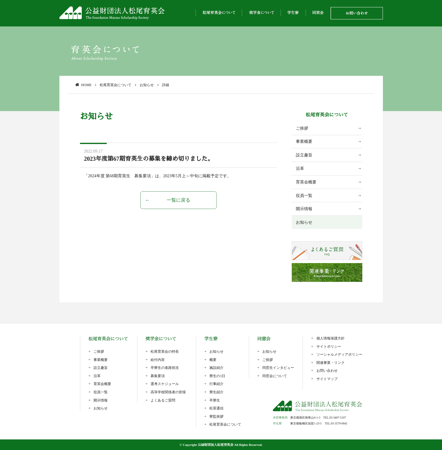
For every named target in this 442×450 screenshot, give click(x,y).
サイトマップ (327, 379)
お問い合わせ (327, 371)
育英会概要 (306, 182)
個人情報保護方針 (330, 338)
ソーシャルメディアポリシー (339, 354)
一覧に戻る (178, 200)
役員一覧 (304, 195)
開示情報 (304, 209)
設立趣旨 (304, 155)
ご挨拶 (302, 128)
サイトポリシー (328, 346)
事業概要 (304, 141)
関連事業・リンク (330, 363)
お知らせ (304, 222)
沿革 (300, 168)
